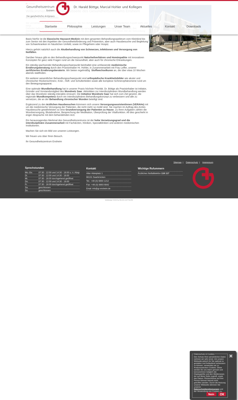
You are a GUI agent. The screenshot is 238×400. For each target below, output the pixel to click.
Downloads (194, 26)
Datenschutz (192, 341)
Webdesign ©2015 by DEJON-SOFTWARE (119, 378)
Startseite (51, 26)
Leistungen (98, 26)
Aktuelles (146, 26)
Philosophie (74, 26)
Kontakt (170, 26)
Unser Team (122, 26)
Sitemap (177, 341)
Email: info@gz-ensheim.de (98, 367)
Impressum (207, 341)
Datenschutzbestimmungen (206, 389)
